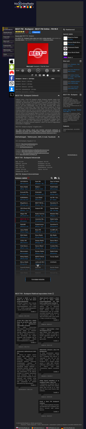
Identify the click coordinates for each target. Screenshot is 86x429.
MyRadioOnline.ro (37, 428)
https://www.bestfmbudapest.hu (29, 144)
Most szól (66, 61)
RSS (80, 424)
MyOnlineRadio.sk (22, 428)
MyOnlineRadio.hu (72, 155)
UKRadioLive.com (52, 428)
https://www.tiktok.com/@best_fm (28, 154)
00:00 (17, 70)
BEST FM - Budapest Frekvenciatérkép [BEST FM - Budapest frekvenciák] (27, 174)
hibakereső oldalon (48, 40)
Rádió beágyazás (31, 424)
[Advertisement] (59, 14)
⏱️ (47, 75)
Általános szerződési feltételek (71, 424)
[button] (22, 70)
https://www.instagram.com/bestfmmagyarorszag (34, 151)
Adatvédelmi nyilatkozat (56, 424)
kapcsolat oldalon (19, 40)
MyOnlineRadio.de (68, 428)
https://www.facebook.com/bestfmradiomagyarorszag (35, 150)
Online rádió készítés (43, 424)
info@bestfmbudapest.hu (26, 147)
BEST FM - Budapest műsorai (73, 95)
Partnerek (23, 424)
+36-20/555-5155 (30, 145)
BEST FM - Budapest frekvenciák (27, 158)
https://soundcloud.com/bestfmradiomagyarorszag (36, 153)
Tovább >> (33, 311)
